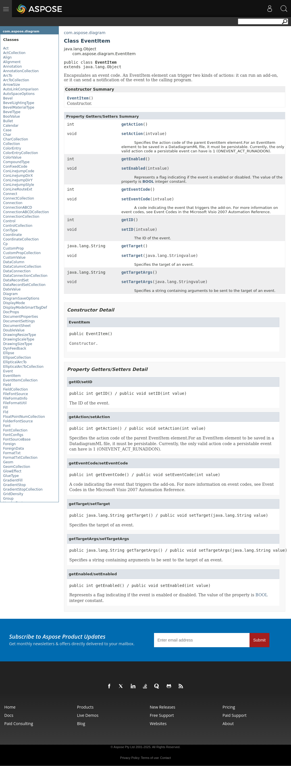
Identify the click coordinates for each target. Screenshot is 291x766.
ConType (10, 230)
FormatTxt (11, 453)
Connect (10, 194)
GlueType (11, 476)
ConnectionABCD (17, 207)
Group (8, 499)
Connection (12, 203)
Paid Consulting (18, 723)
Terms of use (150, 757)
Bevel (8, 98)
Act (6, 48)
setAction (132, 133)
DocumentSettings (19, 321)
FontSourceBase (17, 439)
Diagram (10, 294)
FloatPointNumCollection (24, 417)
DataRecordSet (16, 280)
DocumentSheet (17, 326)
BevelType (11, 112)
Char (7, 135)
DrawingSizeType (17, 344)
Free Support (162, 715)
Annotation (12, 66)
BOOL (148, 181)
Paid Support (234, 715)
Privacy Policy (130, 757)
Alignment (11, 62)
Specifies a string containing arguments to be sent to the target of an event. (146, 560)
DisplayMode (14, 303)
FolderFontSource (18, 421)
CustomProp (13, 248)
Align (7, 57)
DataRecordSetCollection (24, 285)
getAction (132, 124)
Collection (11, 144)
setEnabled (133, 168)
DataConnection (17, 271)
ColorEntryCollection (20, 153)
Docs (8, 715)
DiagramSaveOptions (21, 298)
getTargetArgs (137, 272)
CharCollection (15, 139)
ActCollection (14, 53)
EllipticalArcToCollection (23, 367)
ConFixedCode (15, 167)
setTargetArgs (137, 281)
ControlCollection (17, 226)
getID (127, 219)
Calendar (10, 126)
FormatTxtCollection (20, 458)
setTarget (132, 255)
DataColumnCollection (22, 267)
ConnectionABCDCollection (26, 212)
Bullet (8, 121)
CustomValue (14, 258)
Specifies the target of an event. (101, 525)
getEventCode (135, 189)
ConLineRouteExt (17, 189)
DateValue (12, 289)
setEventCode (135, 199)
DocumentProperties (20, 317)
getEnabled (133, 159)
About (228, 723)
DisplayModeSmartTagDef (25, 308)
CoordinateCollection (21, 239)
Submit (259, 640)
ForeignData (13, 449)
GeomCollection (16, 467)
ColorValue (12, 157)
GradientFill (12, 480)
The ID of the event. (89, 403)
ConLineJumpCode (18, 171)
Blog (81, 723)
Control (9, 221)
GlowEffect (12, 471)
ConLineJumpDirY (18, 180)
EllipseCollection (17, 358)
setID (127, 229)
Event (8, 371)
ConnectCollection (18, 198)
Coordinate (12, 235)
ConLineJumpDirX (18, 176)
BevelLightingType (18, 103)
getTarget (132, 246)
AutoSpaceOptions (19, 94)
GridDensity (13, 494)
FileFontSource (15, 394)
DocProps (11, 312)
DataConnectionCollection (25, 276)
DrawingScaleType (18, 339)
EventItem (12, 376)
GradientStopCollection (23, 489)
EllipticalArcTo (15, 362)
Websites (158, 723)
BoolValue (11, 117)
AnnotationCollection (21, 71)
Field (7, 385)
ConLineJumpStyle (18, 185)
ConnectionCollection (21, 217)
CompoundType (16, 162)
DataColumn (13, 262)
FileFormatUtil (15, 403)
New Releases (162, 707)
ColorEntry (12, 148)
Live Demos (87, 715)
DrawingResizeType (19, 335)
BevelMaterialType (18, 107)
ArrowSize (11, 85)
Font (7, 426)
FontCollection (15, 430)
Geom (8, 462)
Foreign (9, 444)
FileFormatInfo (15, 398)
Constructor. (83, 343)
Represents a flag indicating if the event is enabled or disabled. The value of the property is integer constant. (168, 598)
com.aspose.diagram (21, 31)
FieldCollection (15, 389)
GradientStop (14, 485)
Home (10, 707)
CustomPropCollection (22, 253)
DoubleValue (13, 330)
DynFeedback (14, 348)
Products (85, 707)
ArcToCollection (16, 80)
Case (7, 130)
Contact (165, 757)
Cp (5, 244)
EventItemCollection (20, 380)
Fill (5, 408)
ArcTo (7, 76)
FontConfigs (13, 435)
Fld (5, 412)
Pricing (229, 707)
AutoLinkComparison (20, 89)
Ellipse (8, 353)
